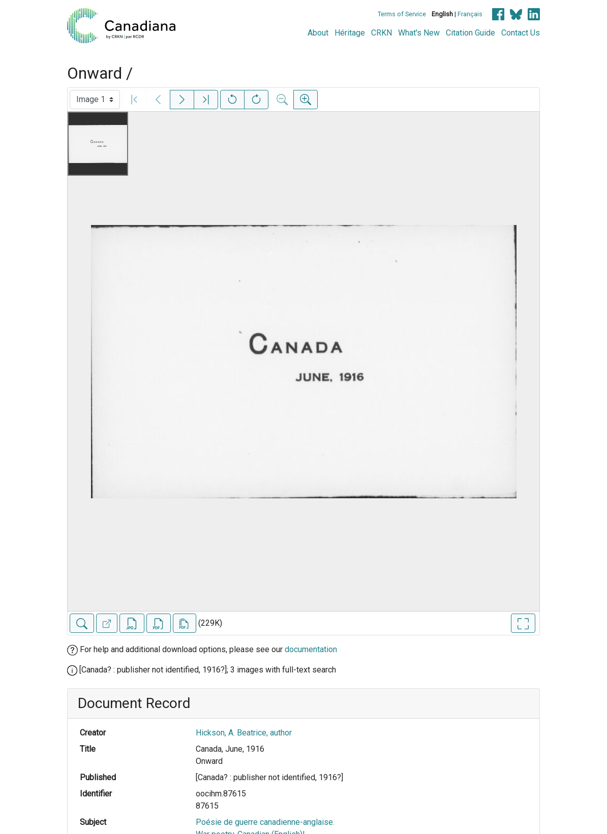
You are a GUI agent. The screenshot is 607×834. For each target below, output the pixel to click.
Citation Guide (470, 33)
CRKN (381, 33)
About (318, 33)
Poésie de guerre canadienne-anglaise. (265, 822)
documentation (311, 649)
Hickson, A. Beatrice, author (244, 732)
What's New (419, 33)
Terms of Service (402, 14)
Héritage (350, 33)
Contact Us (520, 33)
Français (470, 14)
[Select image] (95, 99)
